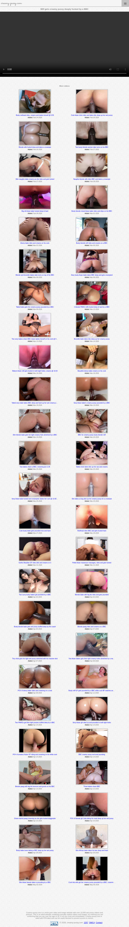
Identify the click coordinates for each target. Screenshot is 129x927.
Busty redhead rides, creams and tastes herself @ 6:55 (35, 115)
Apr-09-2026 (37, 693)
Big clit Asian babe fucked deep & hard (35, 211)
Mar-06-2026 (94, 245)
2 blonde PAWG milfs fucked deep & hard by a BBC (92, 307)
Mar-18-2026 (37, 373)
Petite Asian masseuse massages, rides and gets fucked (91, 563)
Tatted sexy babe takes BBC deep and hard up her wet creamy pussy (35, 403)
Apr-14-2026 (37, 725)
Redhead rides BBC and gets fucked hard (91, 531)
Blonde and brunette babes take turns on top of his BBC (35, 275)
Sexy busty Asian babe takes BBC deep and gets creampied (92, 275)
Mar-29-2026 (94, 533)
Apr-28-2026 (37, 853)
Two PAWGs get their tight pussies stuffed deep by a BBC (35, 722)
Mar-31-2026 (37, 565)
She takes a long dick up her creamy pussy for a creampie (92, 499)
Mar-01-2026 (94, 213)
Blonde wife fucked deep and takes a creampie (35, 147)
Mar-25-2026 (37, 469)
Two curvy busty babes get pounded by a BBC (35, 595)
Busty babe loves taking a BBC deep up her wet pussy (35, 850)
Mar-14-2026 (94, 341)
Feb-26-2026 (94, 117)
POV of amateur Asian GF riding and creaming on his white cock (35, 754)
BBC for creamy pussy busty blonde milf (92, 435)
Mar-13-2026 (37, 341)
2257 (86, 923)
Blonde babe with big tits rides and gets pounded (92, 595)
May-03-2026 (37, 885)
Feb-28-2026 (94, 181)
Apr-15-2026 (94, 789)
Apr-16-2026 (94, 821)
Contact (99, 923)
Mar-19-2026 (37, 405)
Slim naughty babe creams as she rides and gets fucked (35, 179)
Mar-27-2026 (37, 533)
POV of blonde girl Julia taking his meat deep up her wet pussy (91, 818)
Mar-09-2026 (94, 277)
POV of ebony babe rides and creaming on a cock (35, 690)
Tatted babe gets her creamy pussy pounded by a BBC (35, 307)
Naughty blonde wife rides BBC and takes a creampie (91, 179)
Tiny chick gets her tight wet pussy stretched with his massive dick (35, 658)
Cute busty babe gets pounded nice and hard (34, 531)
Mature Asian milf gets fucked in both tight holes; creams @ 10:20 (35, 371)
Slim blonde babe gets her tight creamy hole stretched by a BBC (35, 435)
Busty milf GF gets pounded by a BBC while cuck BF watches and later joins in (96, 690)
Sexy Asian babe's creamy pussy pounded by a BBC (92, 403)
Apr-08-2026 (94, 661)
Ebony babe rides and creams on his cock (34, 243)
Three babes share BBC (91, 786)
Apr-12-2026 (94, 693)
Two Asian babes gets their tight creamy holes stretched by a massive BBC (94, 658)
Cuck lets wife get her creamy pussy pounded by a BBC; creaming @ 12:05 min (96, 882)
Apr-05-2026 (37, 629)
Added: (30, 117)
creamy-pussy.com (11, 3)
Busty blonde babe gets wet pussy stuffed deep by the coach (35, 627)
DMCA (92, 923)
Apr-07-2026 (94, 629)
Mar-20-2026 (94, 437)
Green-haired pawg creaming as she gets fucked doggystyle (35, 818)
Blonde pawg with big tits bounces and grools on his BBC (35, 786)
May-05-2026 (94, 885)
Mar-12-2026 (94, 309)
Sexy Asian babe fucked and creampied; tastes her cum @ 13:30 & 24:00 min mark (40, 499)
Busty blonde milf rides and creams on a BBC (91, 243)
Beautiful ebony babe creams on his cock (92, 371)
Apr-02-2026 (37, 597)
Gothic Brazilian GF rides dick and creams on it (35, 563)
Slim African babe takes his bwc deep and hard (92, 850)
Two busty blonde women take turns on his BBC (91, 147)
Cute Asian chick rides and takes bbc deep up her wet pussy (92, 115)
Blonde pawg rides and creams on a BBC (91, 627)
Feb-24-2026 (37, 117)
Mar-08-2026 (37, 277)
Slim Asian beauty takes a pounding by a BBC (35, 882)
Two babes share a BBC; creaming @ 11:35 (35, 467)
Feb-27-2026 (94, 149)
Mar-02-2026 (37, 245)
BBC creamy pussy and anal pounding (92, 754)
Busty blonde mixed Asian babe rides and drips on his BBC (91, 211)
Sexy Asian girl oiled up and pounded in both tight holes (92, 722)
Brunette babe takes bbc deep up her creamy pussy (92, 339)
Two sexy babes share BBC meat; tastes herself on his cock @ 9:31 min (36, 339)
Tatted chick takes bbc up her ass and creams (92, 467)
